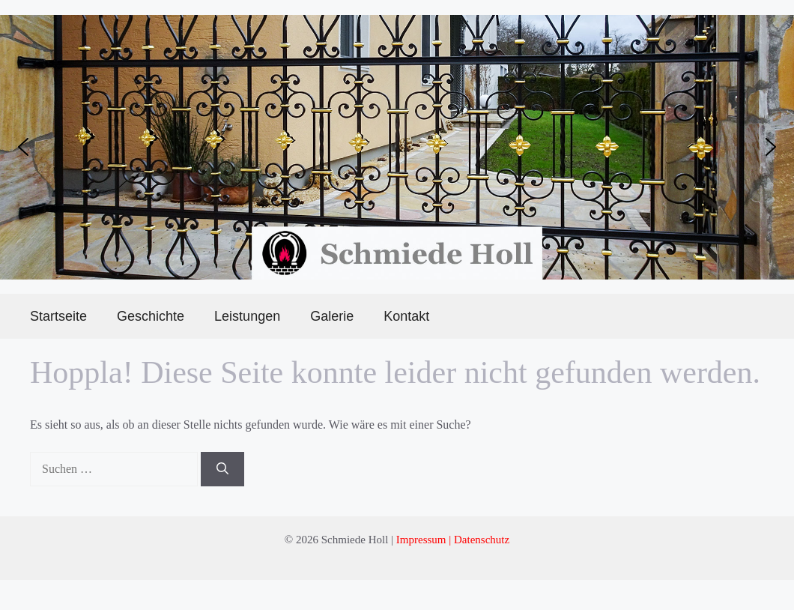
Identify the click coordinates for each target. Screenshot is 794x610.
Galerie (332, 316)
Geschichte (150, 316)
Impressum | (425, 540)
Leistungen (247, 316)
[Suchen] (222, 469)
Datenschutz (481, 540)
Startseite (58, 316)
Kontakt (406, 316)
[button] (23, 147)
